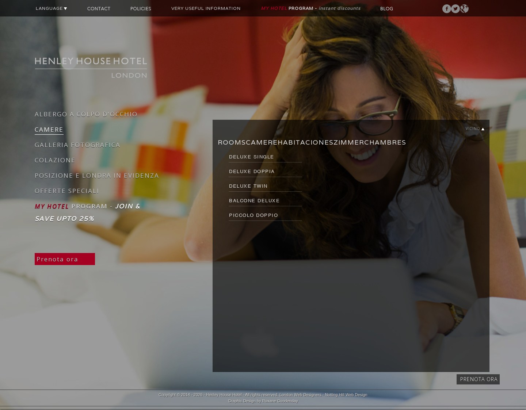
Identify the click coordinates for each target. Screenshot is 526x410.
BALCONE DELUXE (254, 200)
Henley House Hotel (224, 394)
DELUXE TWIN (248, 186)
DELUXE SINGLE (251, 157)
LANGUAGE (51, 8)
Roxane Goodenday (280, 401)
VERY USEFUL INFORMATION (206, 8)
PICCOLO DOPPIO (253, 215)
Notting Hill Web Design (346, 394)
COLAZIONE (55, 160)
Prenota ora (58, 259)
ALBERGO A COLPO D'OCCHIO (86, 114)
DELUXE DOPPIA (252, 171)
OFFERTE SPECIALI (67, 191)
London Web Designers (300, 394)
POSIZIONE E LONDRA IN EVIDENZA (97, 175)
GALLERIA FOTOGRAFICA (78, 145)
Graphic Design (242, 401)
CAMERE (49, 129)
